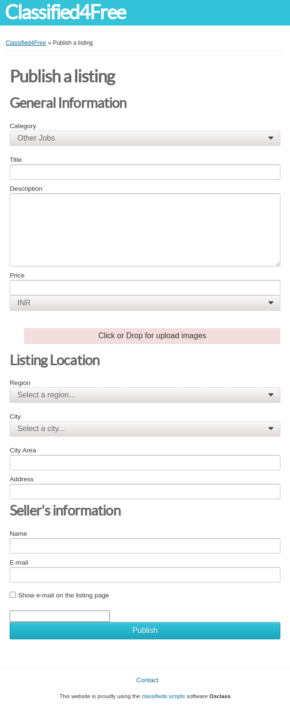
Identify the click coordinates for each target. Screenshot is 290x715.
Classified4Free (65, 12)
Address (22, 479)
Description (26, 188)
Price (17, 275)
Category (23, 126)
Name (18, 533)
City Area (23, 450)
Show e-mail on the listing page (63, 595)
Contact (147, 680)
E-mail (19, 562)
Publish (145, 630)
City (15, 416)
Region (20, 382)
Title (16, 159)
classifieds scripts (163, 696)
